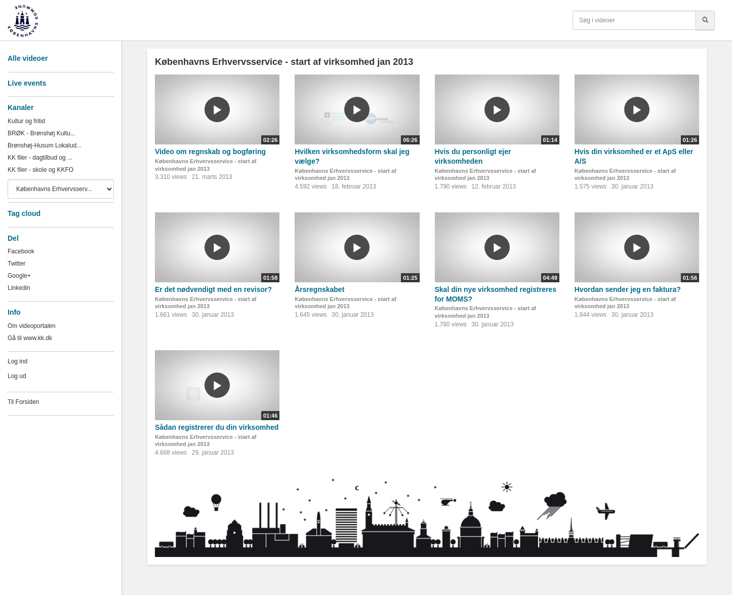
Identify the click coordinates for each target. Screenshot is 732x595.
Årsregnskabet (319, 289)
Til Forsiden (23, 401)
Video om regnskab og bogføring (210, 151)
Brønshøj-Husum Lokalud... (45, 145)
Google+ (19, 275)
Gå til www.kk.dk (30, 338)
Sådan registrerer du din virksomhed (216, 427)
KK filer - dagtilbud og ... (40, 157)
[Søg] (705, 20)
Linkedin (19, 287)
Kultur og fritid (26, 121)
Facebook (21, 251)
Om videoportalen (32, 325)
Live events (27, 83)
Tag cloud (24, 213)
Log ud (17, 376)
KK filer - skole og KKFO (40, 169)
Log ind (17, 361)
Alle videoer (28, 58)
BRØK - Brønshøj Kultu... (41, 133)
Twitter (16, 263)
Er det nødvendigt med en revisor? (213, 289)
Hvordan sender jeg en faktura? (628, 289)
